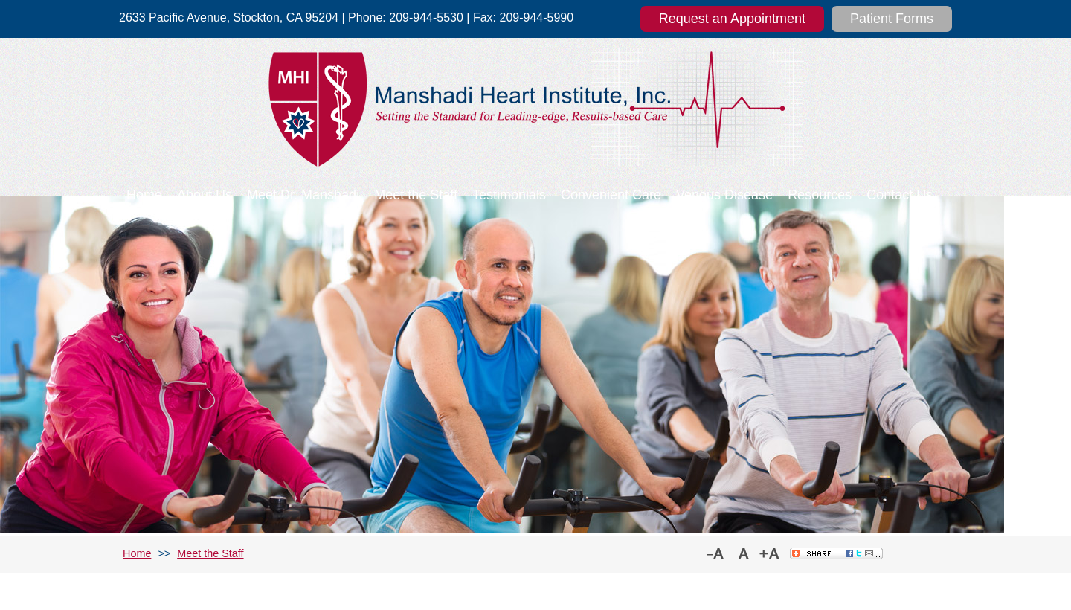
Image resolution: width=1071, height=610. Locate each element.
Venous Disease (724, 194)
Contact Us (899, 194)
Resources (820, 194)
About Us (204, 194)
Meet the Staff (415, 194)
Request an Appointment (732, 18)
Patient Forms (891, 18)
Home (144, 194)
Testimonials (509, 194)
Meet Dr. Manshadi (303, 194)
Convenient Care (611, 194)
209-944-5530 (426, 17)
